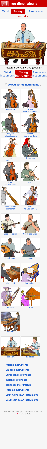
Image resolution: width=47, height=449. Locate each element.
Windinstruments (7, 74)
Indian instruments (16, 380)
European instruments (18, 374)
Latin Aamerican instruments (22, 395)
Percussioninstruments (39, 74)
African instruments (17, 364)
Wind (5, 11)
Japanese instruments (18, 385)
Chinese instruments (17, 369)
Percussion (36, 11)
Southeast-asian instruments (22, 400)
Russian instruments (17, 390)
